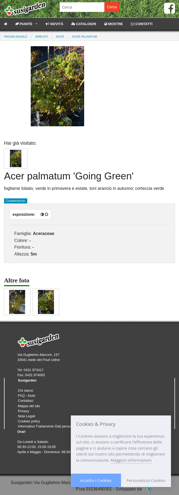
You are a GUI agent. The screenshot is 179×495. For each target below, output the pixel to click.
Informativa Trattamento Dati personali (47, 426)
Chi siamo (25, 390)
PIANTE (23, 24)
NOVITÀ (54, 24)
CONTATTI (141, 24)
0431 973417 (34, 370)
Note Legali (26, 416)
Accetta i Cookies (96, 480)
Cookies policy (29, 421)
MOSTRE (113, 24)
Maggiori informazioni (131, 460)
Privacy (23, 411)
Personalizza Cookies (145, 480)
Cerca (112, 7)
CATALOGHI (83, 24)
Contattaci (25, 401)
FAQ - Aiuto (26, 396)
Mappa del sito (29, 406)
